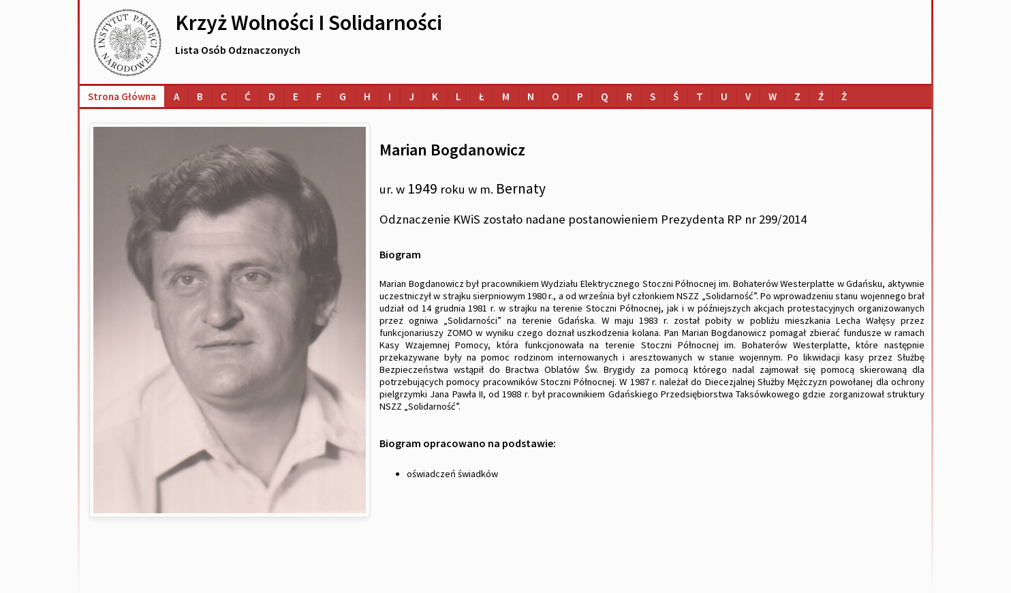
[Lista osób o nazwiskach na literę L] (458, 96)
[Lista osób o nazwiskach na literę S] (653, 96)
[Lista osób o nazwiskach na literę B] (200, 96)
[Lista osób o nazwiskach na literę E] (296, 96)
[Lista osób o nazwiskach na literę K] (435, 96)
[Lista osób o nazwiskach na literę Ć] (247, 96)
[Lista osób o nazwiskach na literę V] (748, 96)
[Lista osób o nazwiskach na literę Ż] (844, 96)
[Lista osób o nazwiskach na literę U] (724, 96)
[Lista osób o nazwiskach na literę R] (629, 96)
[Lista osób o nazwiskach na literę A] (176, 96)
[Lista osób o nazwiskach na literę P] (580, 96)
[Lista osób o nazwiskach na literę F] (319, 96)
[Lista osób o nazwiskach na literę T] (699, 96)
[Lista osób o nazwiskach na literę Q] (605, 96)
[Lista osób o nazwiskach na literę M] (506, 96)
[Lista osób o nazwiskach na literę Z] (797, 96)
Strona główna (122, 96)
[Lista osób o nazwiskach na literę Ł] (482, 96)
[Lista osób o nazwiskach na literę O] (555, 96)
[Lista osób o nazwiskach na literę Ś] (676, 96)
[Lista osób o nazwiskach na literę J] (411, 96)
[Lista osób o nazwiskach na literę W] (772, 96)
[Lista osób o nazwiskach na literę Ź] (821, 96)
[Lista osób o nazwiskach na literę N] (530, 96)
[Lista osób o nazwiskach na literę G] (342, 96)
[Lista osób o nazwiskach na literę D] (271, 96)
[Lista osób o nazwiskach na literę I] (389, 96)
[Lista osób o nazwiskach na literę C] (224, 96)
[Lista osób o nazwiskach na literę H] (367, 96)
